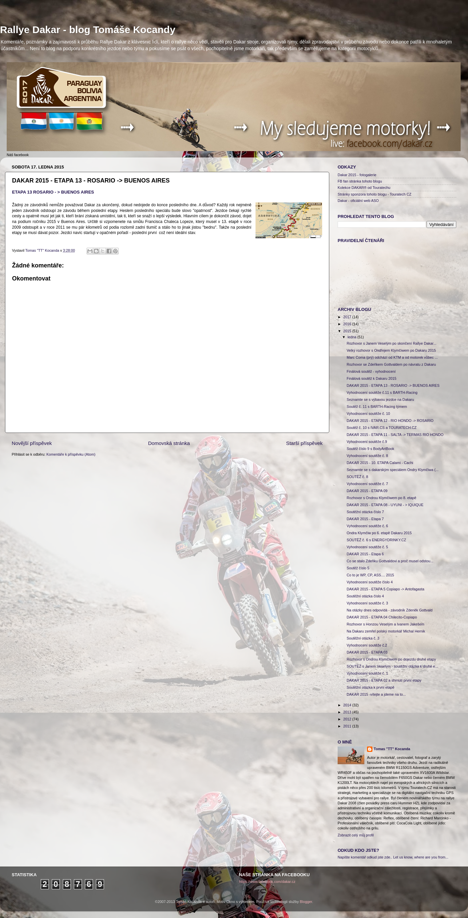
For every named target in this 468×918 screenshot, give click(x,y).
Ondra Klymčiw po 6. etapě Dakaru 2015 (379, 533)
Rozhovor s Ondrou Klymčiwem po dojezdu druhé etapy (391, 659)
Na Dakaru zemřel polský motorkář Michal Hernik (386, 631)
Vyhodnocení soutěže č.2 (367, 645)
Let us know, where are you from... (420, 857)
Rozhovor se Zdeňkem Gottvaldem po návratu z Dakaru (391, 364)
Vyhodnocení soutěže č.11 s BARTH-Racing (382, 392)
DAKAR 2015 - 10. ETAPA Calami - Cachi (380, 463)
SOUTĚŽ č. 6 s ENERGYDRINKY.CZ (376, 540)
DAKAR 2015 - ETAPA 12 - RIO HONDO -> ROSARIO (390, 421)
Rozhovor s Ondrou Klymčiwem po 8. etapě (381, 498)
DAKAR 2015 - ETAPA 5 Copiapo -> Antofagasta (385, 589)
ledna (352, 337)
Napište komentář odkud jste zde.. (365, 857)
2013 (347, 712)
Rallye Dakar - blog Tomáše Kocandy (88, 29)
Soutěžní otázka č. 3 (363, 638)
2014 (347, 705)
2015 (347, 331)
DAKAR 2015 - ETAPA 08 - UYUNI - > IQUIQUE (385, 505)
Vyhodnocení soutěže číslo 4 (370, 582)
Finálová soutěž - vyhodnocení (371, 371)
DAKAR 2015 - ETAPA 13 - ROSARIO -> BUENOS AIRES (393, 385)
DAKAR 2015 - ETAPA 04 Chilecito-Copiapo (382, 617)
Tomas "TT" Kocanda (42, 250)
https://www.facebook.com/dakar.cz (267, 882)
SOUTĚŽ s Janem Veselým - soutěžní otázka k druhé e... (392, 666)
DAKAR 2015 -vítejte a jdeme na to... (376, 694)
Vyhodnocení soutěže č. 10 (368, 414)
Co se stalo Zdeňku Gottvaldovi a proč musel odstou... (390, 561)
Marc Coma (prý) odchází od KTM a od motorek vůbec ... (392, 357)
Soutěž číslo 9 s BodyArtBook (370, 449)
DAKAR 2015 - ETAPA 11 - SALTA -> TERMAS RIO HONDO (395, 435)
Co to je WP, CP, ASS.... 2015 (370, 575)
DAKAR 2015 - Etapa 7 (365, 519)
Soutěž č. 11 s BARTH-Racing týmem (377, 407)
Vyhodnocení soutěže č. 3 (367, 603)
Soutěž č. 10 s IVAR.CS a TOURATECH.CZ (382, 428)
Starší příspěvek (304, 443)
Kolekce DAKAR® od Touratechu (364, 188)
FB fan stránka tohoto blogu (360, 181)
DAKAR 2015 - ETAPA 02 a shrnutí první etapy (384, 680)
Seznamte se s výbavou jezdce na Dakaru (380, 399)
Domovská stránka (169, 443)
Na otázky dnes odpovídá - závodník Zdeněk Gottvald (390, 610)
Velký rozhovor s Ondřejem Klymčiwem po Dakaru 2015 (391, 350)
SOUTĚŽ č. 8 (357, 477)
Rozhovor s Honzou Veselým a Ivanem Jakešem (385, 624)
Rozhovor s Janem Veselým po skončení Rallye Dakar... (391, 343)
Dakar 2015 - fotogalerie (357, 175)
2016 (347, 324)
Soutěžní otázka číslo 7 (365, 512)
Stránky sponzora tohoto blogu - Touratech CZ (375, 194)
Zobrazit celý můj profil (356, 835)
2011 (347, 726)
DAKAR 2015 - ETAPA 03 (367, 652)
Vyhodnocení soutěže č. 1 (367, 673)
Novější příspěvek (32, 443)
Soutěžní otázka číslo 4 (365, 596)
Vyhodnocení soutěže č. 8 (367, 456)
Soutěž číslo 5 (358, 568)
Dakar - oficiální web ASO (358, 201)
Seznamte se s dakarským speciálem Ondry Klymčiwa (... (393, 470)
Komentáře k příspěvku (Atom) (70, 454)
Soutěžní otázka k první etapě (370, 687)
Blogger (306, 902)
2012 (347, 719)
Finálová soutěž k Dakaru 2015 (371, 378)
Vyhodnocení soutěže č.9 (367, 442)
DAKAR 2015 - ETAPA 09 (367, 491)
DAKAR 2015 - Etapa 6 (365, 554)
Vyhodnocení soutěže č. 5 (367, 547)
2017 (347, 317)
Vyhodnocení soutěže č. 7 (367, 484)
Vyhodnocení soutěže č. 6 (367, 526)
